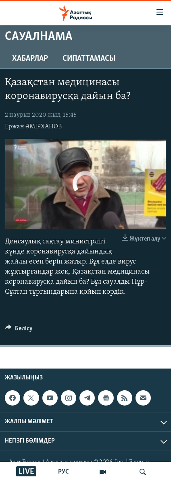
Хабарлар (30, 59)
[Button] (19, 330)
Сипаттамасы (89, 59)
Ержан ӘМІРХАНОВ (33, 127)
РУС (63, 472)
